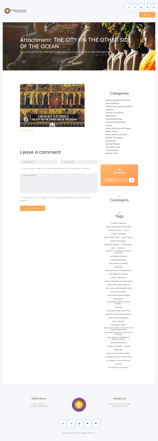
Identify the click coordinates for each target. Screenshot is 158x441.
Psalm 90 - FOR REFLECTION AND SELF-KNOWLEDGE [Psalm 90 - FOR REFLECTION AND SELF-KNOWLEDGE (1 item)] (118, 252)
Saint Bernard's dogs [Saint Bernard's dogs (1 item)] (118, 260)
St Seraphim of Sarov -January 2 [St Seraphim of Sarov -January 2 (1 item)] (118, 360)
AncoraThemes (68, 433)
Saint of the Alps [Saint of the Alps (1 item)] (118, 321)
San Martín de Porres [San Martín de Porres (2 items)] (118, 343)
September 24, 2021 (27, 130)
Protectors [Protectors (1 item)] (121, 248)
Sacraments (111, 141)
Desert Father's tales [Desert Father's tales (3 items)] (112, 237)
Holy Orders (111, 116)
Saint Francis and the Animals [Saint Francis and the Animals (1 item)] (118, 285)
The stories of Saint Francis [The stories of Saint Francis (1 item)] (118, 367)
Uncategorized (112, 150)
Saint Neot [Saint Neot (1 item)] (118, 307)
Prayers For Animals (114, 138)
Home (22, 52)
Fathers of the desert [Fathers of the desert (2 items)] (118, 241)
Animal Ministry (112, 103)
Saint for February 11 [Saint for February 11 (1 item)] (118, 277)
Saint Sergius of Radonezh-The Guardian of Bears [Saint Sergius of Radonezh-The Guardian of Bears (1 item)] (118, 338)
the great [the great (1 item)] (118, 364)
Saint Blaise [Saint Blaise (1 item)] (118, 267)
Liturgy (109, 125)
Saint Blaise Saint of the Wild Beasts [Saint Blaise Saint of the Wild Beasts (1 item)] (118, 270)
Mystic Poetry (111, 131)
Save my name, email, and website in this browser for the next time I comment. (56, 168)
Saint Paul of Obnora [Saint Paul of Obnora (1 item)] (118, 325)
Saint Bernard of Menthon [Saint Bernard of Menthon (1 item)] (118, 263)
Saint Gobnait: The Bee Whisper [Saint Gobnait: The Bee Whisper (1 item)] (118, 295)
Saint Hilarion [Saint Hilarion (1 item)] (118, 299)
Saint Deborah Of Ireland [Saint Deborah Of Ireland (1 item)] (118, 274)
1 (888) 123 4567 (121, 406)
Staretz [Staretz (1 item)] (127, 346)
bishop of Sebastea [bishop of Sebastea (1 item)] (118, 234)
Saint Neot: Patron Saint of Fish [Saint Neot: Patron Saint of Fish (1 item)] (118, 311)
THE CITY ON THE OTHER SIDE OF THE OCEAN (46, 52)
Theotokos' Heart (113, 147)
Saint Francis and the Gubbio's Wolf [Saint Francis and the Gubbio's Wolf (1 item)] (118, 288)
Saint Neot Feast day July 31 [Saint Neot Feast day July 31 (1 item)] (118, 318)
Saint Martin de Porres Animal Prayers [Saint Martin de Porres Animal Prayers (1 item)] (118, 302)
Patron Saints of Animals (116, 135)
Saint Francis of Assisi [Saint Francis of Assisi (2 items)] (118, 292)
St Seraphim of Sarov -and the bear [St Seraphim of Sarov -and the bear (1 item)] (118, 357)
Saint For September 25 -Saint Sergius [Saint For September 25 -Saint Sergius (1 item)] (118, 281)
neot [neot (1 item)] (113, 248)
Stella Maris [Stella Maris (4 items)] (118, 350)
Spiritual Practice (113, 144)
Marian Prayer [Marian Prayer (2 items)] (126, 244)
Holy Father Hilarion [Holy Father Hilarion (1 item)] (111, 244)
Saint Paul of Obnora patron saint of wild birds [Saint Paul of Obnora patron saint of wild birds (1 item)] (118, 333)
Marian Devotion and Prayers (118, 128)
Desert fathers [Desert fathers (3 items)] (127, 237)
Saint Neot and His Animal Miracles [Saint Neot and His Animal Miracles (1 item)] (118, 314)
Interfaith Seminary (114, 119)
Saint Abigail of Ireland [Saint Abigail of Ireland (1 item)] (118, 256)
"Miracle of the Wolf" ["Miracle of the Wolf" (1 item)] (118, 223)
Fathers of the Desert (115, 113)
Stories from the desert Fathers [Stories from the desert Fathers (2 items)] (118, 353)
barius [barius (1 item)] (126, 230)
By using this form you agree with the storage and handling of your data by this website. (55, 199)
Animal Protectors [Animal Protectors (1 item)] (115, 230)
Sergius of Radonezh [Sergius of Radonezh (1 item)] (114, 346)
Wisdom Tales (112, 153)
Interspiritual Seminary (115, 122)
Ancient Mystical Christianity (118, 100)
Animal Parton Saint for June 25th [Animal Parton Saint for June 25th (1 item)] (118, 227)
